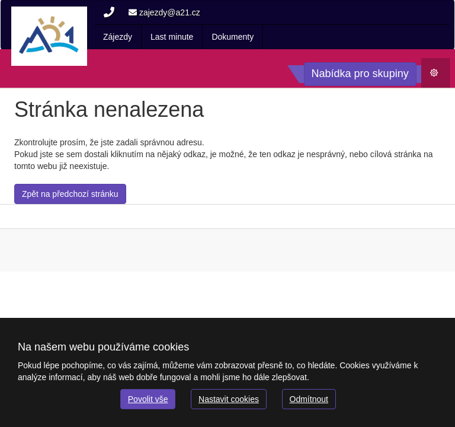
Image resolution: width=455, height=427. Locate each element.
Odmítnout (309, 399)
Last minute (171, 37)
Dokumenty (233, 37)
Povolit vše (148, 399)
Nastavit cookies (228, 399)
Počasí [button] (439, 75)
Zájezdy (117, 37)
